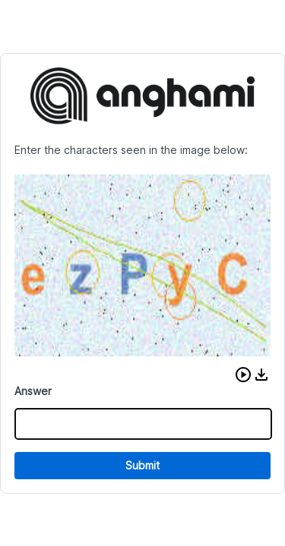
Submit (142, 465)
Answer (33, 390)
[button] (243, 375)
